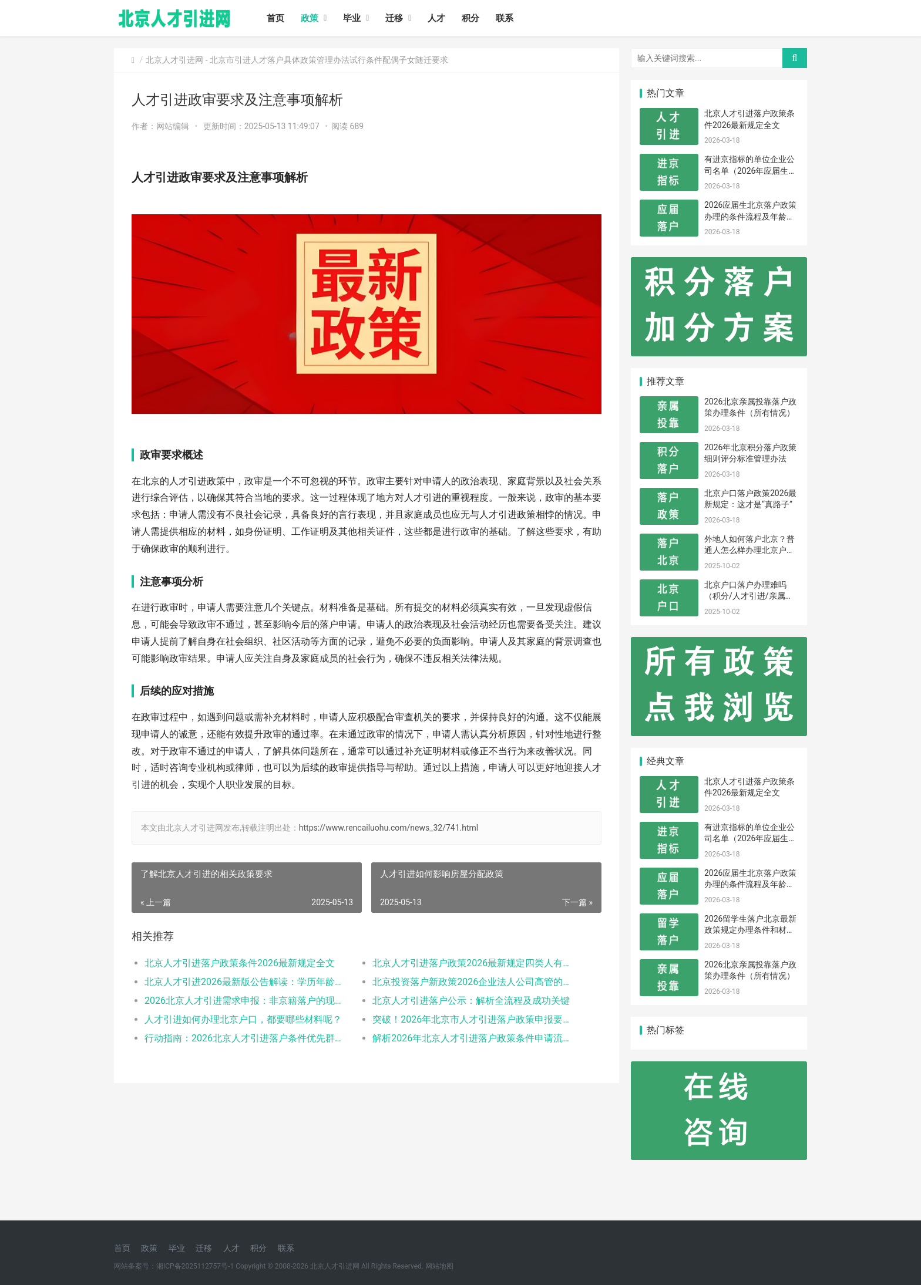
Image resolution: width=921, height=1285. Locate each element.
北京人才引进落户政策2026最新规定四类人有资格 (474, 963)
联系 (504, 18)
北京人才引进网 (174, 60)
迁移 (394, 18)
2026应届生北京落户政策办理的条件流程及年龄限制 (750, 216)
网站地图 (439, 1266)
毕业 (352, 18)
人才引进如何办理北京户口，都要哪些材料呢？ (243, 1019)
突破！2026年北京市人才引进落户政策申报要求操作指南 (474, 1019)
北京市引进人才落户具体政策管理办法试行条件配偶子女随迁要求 (329, 60)
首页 (275, 18)
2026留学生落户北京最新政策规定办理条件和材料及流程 (750, 930)
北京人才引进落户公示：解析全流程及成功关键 (471, 1000)
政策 (309, 18)
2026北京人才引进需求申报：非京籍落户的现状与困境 (246, 1000)
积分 (470, 18)
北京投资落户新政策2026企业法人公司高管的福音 (474, 981)
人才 (436, 18)
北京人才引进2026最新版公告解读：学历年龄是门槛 (246, 981)
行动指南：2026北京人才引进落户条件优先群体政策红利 (246, 1038)
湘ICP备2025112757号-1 (195, 1266)
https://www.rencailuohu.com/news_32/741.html (388, 827)
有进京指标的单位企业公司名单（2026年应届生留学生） (750, 170)
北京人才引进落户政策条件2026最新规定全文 (239, 963)
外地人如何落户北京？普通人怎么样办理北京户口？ (749, 550)
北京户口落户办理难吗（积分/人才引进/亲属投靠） (749, 596)
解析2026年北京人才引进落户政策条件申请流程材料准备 (474, 1038)
